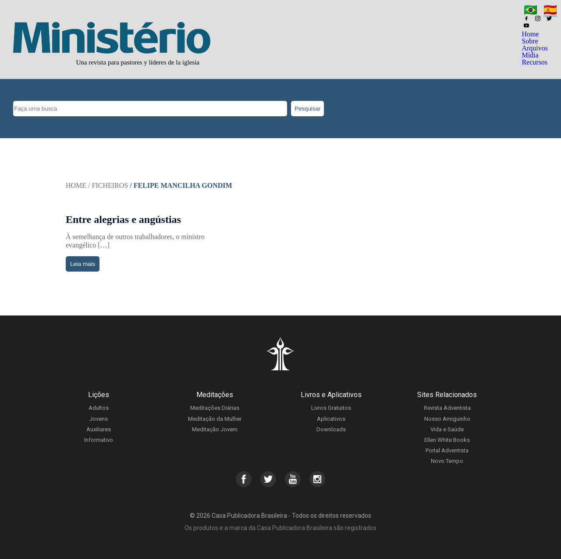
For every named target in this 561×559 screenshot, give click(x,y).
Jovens (98, 419)
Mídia (530, 55)
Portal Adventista (447, 450)
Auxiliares (98, 429)
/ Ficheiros (108, 185)
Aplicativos (331, 419)
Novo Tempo (447, 461)
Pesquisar (307, 108)
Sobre (530, 41)
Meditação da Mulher (214, 419)
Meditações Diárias (214, 408)
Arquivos (535, 48)
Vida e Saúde (447, 429)
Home (530, 34)
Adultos (99, 408)
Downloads (331, 429)
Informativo (98, 440)
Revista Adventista (447, 408)
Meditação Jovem (215, 429)
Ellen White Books (447, 440)
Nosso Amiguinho (447, 419)
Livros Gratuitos (331, 408)
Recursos (534, 62)
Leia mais (82, 264)
